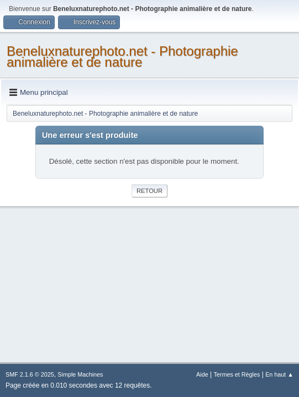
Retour (149, 190)
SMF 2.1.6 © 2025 (30, 374)
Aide (202, 374)
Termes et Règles (236, 374)
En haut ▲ (279, 374)
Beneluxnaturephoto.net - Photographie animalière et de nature (122, 56)
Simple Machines (80, 374)
